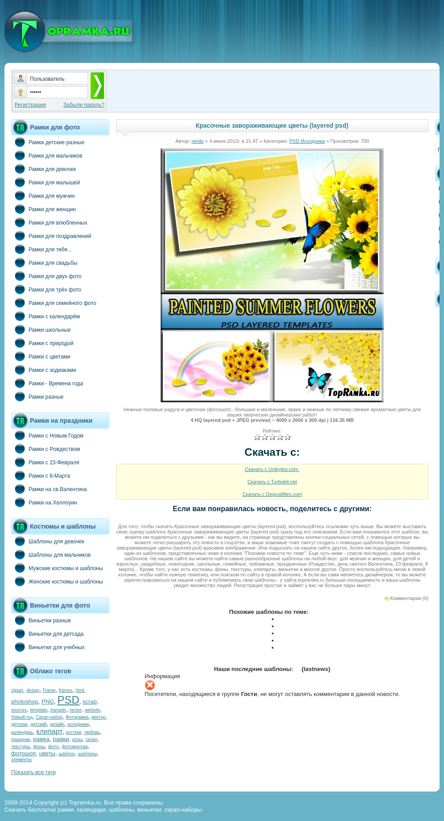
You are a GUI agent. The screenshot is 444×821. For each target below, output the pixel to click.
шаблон (66, 753)
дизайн (57, 724)
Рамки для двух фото (46, 276)
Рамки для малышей (45, 182)
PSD (68, 700)
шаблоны (87, 753)
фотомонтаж (75, 746)
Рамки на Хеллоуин (44, 502)
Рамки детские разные (47, 142)
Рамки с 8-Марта (40, 475)
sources (19, 710)
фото (53, 746)
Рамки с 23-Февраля (45, 462)
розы (77, 739)
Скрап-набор (49, 717)
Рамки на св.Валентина (49, 489)
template (38, 710)
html (80, 690)
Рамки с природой (42, 343)
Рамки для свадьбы (44, 262)
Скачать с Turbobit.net (272, 481)
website (92, 710)
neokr (197, 141)
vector (76, 710)
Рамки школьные (41, 329)
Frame (49, 690)
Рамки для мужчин (43, 195)
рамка (41, 739)
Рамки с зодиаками (43, 369)
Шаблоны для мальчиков (51, 554)
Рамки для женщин (43, 209)
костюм (73, 732)
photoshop (24, 701)
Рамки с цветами (41, 356)
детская (19, 724)
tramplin (58, 710)
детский (38, 724)
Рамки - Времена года (47, 383)
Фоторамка (77, 717)
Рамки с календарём (45, 316)
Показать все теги (33, 772)
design (32, 690)
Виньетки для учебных (47, 647)
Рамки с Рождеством (45, 448)
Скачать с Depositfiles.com (272, 494)
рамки (61, 739)
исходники (78, 724)
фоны (39, 746)
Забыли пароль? (84, 105)
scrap (90, 701)
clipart (17, 690)
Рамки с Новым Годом (47, 435)
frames (66, 690)
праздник (20, 739)
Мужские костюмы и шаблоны (57, 568)
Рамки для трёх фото (46, 289)
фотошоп (23, 753)
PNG (47, 701)
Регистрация (30, 105)
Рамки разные (37, 396)
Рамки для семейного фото (53, 302)
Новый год (22, 717)
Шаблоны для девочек (47, 541)
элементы (21, 759)
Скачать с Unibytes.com (272, 469)
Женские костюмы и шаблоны (57, 581)
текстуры (20, 746)
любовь (92, 732)
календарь (22, 732)
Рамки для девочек (43, 168)
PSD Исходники (307, 141)
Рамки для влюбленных (49, 222)
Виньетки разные (41, 620)
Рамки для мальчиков (46, 155)
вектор (99, 717)
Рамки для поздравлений (51, 235)
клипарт (49, 731)
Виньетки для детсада (47, 633)
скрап (91, 739)
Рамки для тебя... (41, 249)
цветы (47, 753)
